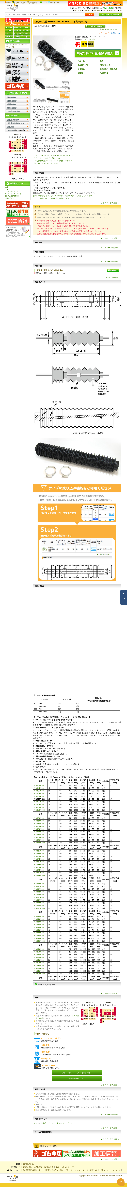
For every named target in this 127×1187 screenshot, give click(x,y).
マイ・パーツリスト (109, 10)
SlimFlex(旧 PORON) (12, 196)
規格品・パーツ (47, 1123)
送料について (48, 1167)
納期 (101, 61)
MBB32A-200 (39, 886)
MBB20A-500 (39, 829)
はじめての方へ (19, 3)
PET (6, 189)
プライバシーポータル (72, 1170)
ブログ (43, 2)
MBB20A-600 (39, 832)
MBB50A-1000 (39, 974)
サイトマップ (115, 1170)
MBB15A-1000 (39, 810)
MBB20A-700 (39, 835)
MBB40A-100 (39, 916)
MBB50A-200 (39, 952)
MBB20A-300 (39, 824)
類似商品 (81, 69)
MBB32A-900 (39, 906)
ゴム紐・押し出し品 (11, 191)
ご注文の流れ (27, 1167)
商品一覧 (81, 61)
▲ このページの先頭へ (110, 203)
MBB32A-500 (39, 895)
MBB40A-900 (39, 938)
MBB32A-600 (39, 897)
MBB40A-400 (39, 925)
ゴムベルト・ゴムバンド (13, 194)
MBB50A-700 (39, 966)
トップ (36, 1123)
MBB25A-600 (39, 865)
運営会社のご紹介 (29, 1164)
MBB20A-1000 (39, 843)
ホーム (8, 3)
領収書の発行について (77, 1078)
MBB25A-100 (39, 851)
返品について (83, 65)
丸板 (6, 187)
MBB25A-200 (39, 854)
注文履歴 (96, 10)
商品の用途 (104, 73)
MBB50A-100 (39, 949)
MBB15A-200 (39, 788)
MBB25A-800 (39, 870)
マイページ (87, 10)
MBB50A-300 (39, 955)
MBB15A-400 (39, 794)
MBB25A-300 (39, 856)
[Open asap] (121, 1182)
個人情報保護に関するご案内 (32, 1170)
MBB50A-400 (39, 957)
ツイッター (53, 3)
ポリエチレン (9, 198)
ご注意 (80, 73)
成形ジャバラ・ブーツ (63, 1123)
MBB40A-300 (39, 922)
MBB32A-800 (39, 903)
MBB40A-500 (39, 927)
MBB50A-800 (39, 968)
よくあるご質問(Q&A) (90, 1170)
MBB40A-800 (39, 936)
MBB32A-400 (39, 892)
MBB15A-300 (39, 791)
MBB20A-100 (39, 818)
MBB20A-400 (39, 826)
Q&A (120, 10)
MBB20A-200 (39, 821)
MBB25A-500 (39, 862)
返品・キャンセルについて (65, 1167)
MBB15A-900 (39, 807)
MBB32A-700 (39, 900)
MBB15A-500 (39, 796)
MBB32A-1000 (39, 908)
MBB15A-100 (39, 785)
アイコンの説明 (89, 39)
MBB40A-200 (39, 919)
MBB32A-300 (39, 889)
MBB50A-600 (39, 963)
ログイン (77, 10)
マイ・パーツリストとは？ (110, 29)
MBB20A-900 (39, 840)
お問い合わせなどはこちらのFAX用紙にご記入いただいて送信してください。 (63, 196)
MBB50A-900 (39, 971)
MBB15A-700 (39, 802)
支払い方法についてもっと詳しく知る (77, 1073)
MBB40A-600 (39, 930)
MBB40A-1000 (39, 941)
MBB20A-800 (39, 837)
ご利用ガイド (33, 3)
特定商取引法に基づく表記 (54, 1170)
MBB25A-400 (39, 859)
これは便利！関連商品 (108, 69)
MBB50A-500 (39, 960)
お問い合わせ (105, 65)
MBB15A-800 (39, 805)
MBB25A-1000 (39, 876)
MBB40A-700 (39, 933)
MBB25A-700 (39, 867)
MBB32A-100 (39, 884)
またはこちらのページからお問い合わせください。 (53, 198)
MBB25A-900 (39, 873)
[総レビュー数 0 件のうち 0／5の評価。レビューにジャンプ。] (110, 33)
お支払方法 (38, 1167)
